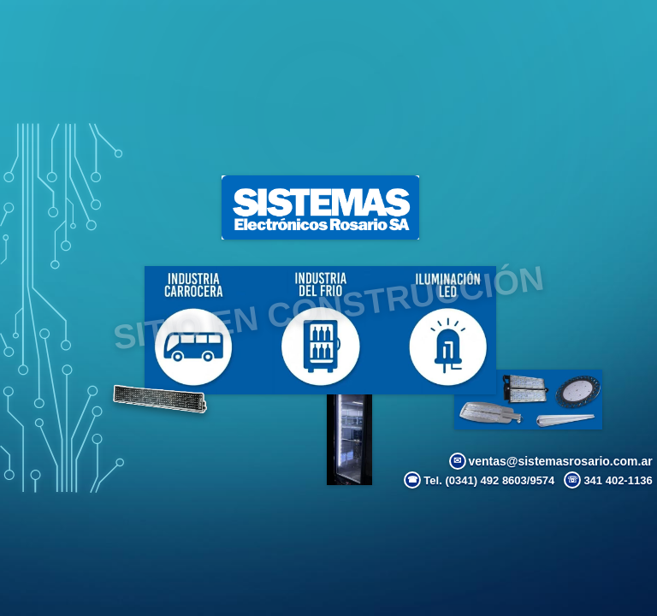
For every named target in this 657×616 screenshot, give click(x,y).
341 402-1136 (608, 480)
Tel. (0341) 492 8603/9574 (479, 480)
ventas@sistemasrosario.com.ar (551, 461)
